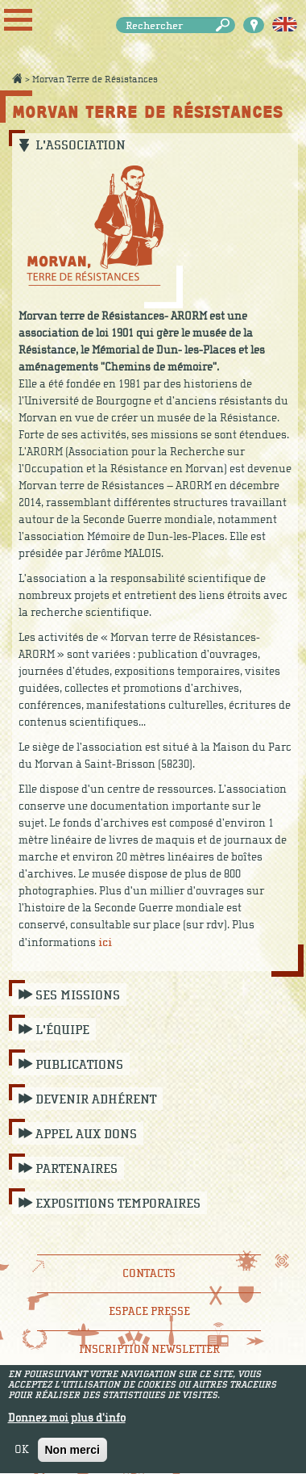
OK (21, 1454)
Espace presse (149, 1311)
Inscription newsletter (149, 1349)
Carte (253, 25)
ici (105, 942)
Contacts (149, 1273)
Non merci (72, 1454)
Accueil (17, 78)
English (284, 25)
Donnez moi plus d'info (67, 1423)
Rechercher (225, 25)
